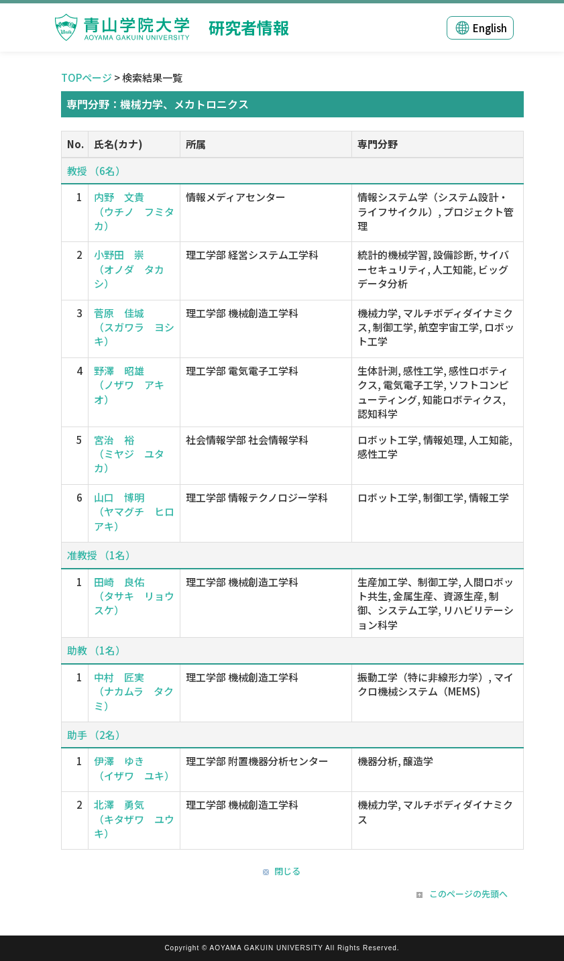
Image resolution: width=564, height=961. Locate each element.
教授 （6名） (96, 171)
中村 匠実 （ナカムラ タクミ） (134, 691)
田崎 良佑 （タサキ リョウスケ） (134, 596)
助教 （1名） (96, 650)
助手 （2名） (96, 735)
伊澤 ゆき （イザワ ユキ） (134, 768)
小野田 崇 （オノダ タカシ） (129, 268)
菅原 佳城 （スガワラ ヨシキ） (134, 327)
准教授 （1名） (101, 555)
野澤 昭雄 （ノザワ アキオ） (129, 384)
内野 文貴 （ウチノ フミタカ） (134, 211)
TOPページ (86, 77)
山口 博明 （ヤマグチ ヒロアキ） (134, 511)
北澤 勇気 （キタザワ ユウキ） (134, 818)
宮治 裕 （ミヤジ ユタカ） (129, 454)
